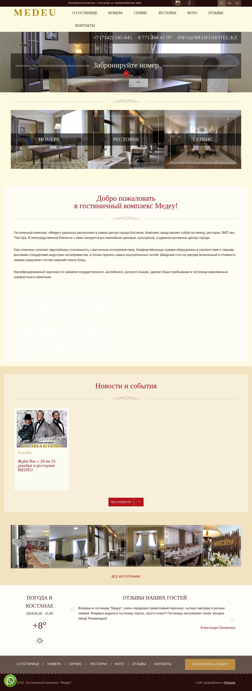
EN (225, 2)
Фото (192, 13)
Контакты (85, 25)
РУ (214, 2)
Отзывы (215, 13)
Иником (229, 682)
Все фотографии (126, 576)
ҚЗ (235, 2)
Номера (115, 13)
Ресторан (167, 13)
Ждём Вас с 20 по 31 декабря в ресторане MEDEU (37, 465)
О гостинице (84, 13)
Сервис (140, 13)
